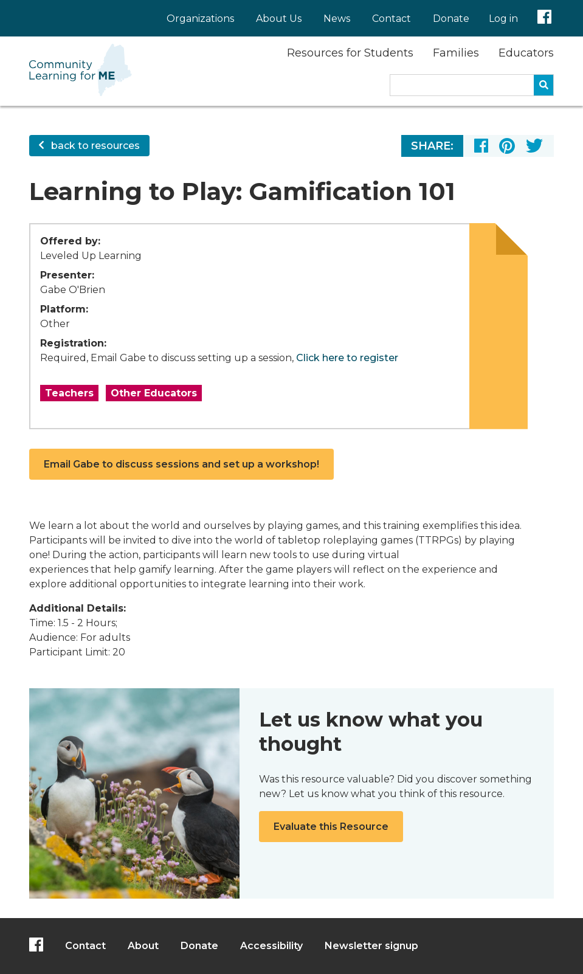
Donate (451, 18)
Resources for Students (350, 53)
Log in (503, 18)
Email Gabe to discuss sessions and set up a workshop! (181, 464)
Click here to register (347, 358)
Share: (432, 146)
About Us (279, 18)
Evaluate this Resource (331, 826)
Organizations (200, 18)
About (143, 946)
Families (456, 53)
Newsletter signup (371, 946)
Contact (391, 18)
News (336, 18)
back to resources (89, 145)
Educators (526, 53)
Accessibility (271, 946)
